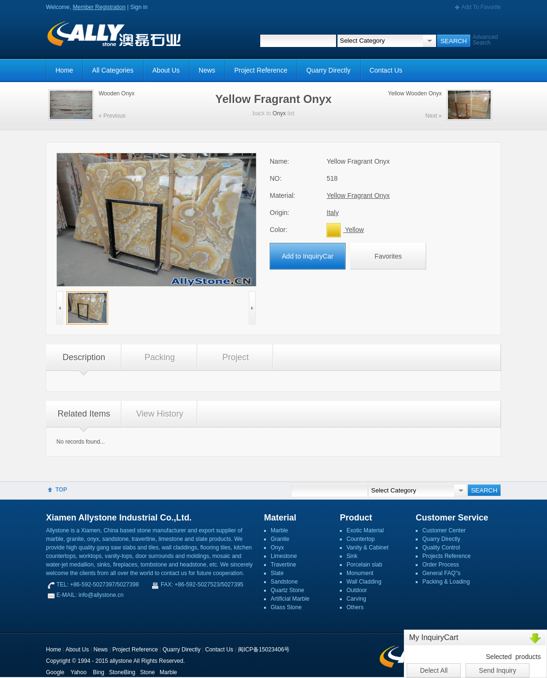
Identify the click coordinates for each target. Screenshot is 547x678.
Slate (277, 573)
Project (235, 357)
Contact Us (386, 70)
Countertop (360, 539)
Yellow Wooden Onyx (415, 93)
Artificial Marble (290, 598)
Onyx (279, 113)
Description (84, 357)
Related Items (83, 413)
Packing (160, 357)
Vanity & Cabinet (367, 547)
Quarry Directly (328, 70)
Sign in (139, 7)
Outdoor (356, 590)
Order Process (440, 564)
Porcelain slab (364, 564)
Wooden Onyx (117, 93)
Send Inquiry (497, 670)
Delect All (433, 670)
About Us (166, 70)
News (207, 70)
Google (55, 672)
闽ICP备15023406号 (264, 649)
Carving (356, 598)
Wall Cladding (364, 581)
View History (159, 413)
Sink (351, 556)
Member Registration (99, 7)
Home (64, 70)
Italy (333, 212)
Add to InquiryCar (308, 256)
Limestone (284, 556)
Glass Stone (286, 607)
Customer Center (443, 530)
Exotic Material (365, 530)
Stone (147, 672)
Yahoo (79, 672)
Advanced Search (485, 40)
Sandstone (284, 581)
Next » (433, 115)
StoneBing (122, 672)
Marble (279, 530)
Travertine (283, 564)
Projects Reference (446, 556)
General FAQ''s (441, 573)
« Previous (112, 115)
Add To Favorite (481, 7)
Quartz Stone (287, 590)
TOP (61, 489)
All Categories (112, 70)
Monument (360, 573)
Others (355, 607)
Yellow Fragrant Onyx (358, 195)
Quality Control (441, 547)
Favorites (388, 256)
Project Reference (260, 70)
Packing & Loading (446, 581)
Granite (280, 539)
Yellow (345, 229)
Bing (98, 672)
